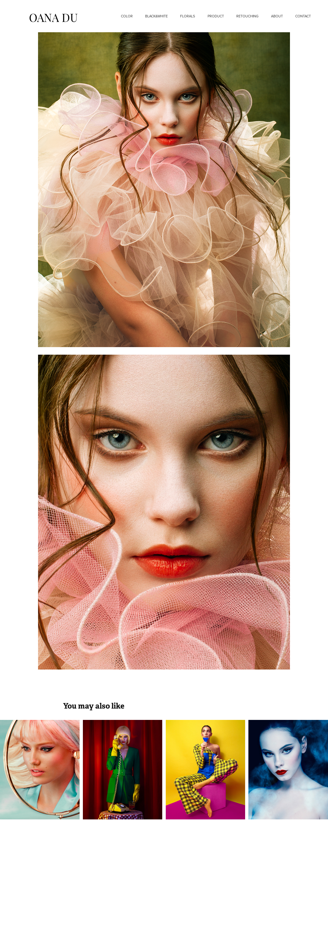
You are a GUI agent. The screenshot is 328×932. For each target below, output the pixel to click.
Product (216, 16)
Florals (187, 16)
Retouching (247, 16)
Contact (303, 16)
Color (127, 16)
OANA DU (53, 17)
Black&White (156, 16)
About (277, 16)
